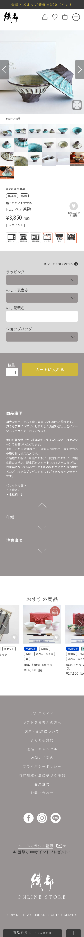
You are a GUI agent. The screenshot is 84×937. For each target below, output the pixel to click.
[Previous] (4, 69)
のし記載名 (15, 308)
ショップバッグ (19, 329)
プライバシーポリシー (42, 766)
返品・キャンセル (42, 748)
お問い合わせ (42, 792)
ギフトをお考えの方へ (58, 264)
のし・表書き (17, 290)
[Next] (79, 69)
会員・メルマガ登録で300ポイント (42, 4)
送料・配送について (42, 731)
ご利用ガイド (42, 713)
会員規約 (42, 784)
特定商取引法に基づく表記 (42, 775)
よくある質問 (42, 740)
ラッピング (15, 272)
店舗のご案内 (42, 757)
